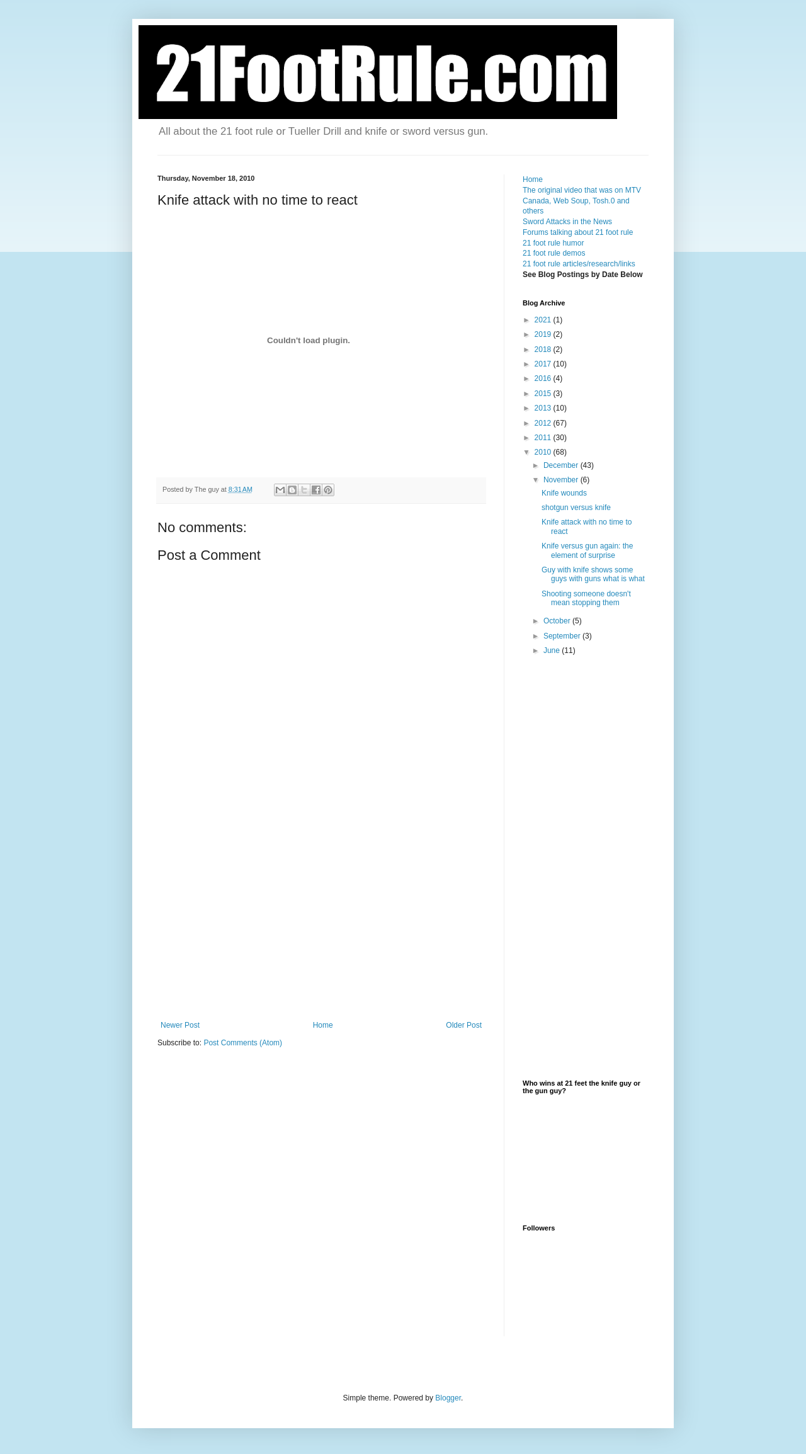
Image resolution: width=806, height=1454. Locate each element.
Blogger (448, 1398)
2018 (544, 349)
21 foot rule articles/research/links (579, 263)
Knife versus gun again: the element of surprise (587, 550)
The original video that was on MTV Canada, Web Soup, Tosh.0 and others (582, 201)
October (557, 620)
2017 (544, 364)
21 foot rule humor (553, 243)
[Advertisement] (321, 926)
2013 (544, 408)
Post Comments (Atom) (242, 1042)
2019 (544, 334)
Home (323, 1025)
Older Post (464, 1025)
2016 (544, 378)
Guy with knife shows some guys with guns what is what (593, 574)
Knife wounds (564, 493)
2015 (544, 393)
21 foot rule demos (554, 253)
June (552, 650)
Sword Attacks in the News (567, 221)
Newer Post (180, 1025)
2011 (544, 437)
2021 (544, 319)
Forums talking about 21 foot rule (578, 232)
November (562, 479)
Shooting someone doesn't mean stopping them (586, 598)
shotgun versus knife (576, 507)
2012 (544, 423)
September (562, 636)
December (562, 465)
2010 (544, 452)
